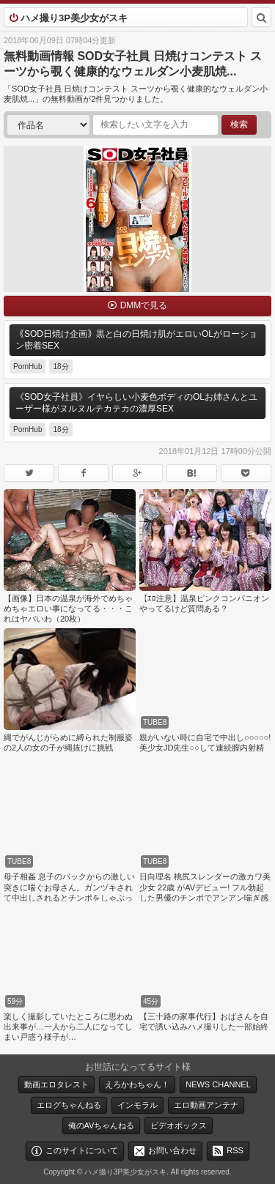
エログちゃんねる (69, 1105)
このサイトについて (81, 1150)
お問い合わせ (172, 1150)
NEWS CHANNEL (218, 1084)
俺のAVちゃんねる (101, 1125)
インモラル (137, 1105)
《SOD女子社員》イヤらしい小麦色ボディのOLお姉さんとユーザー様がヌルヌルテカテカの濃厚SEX (136, 403)
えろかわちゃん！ (137, 1084)
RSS (235, 1150)
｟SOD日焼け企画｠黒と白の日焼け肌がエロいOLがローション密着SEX (136, 340)
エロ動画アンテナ (206, 1105)
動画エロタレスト (56, 1084)
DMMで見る (144, 305)
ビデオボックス (178, 1125)
